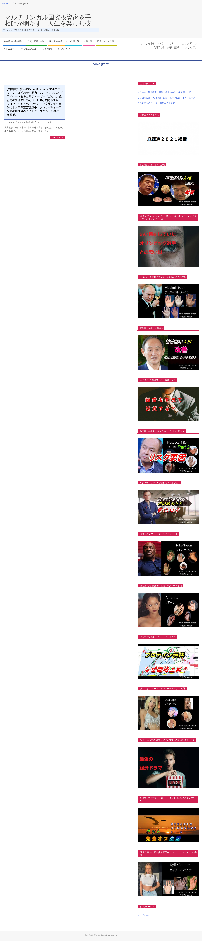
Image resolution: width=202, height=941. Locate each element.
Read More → (57, 137)
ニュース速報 (46, 122)
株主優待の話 (184, 92)
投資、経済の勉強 (167, 92)
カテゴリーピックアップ (183, 43)
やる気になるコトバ (147, 103)
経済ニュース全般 (171, 97)
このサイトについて (152, 43)
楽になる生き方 (167, 103)
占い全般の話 (144, 97)
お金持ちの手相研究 (147, 92)
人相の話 (157, 97)
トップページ (144, 915)
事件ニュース (189, 97)
